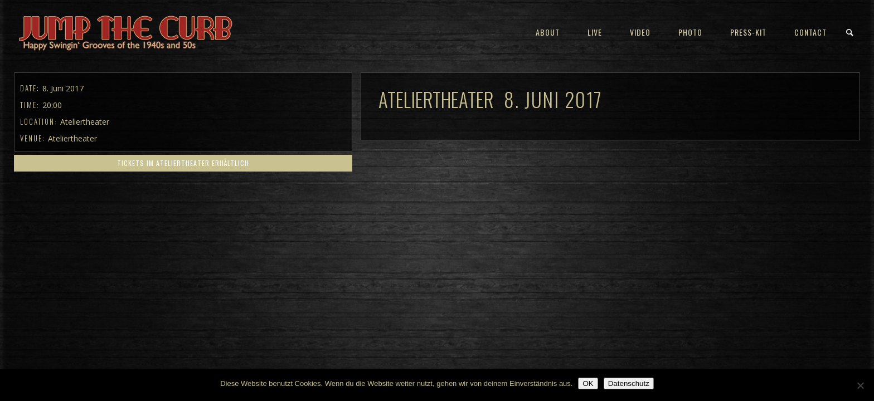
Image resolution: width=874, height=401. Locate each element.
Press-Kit (748, 32)
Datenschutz (628, 383)
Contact (810, 32)
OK (587, 383)
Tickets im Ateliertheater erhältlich (183, 163)
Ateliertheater (72, 138)
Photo (690, 32)
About (548, 32)
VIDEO (640, 32)
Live (594, 32)
